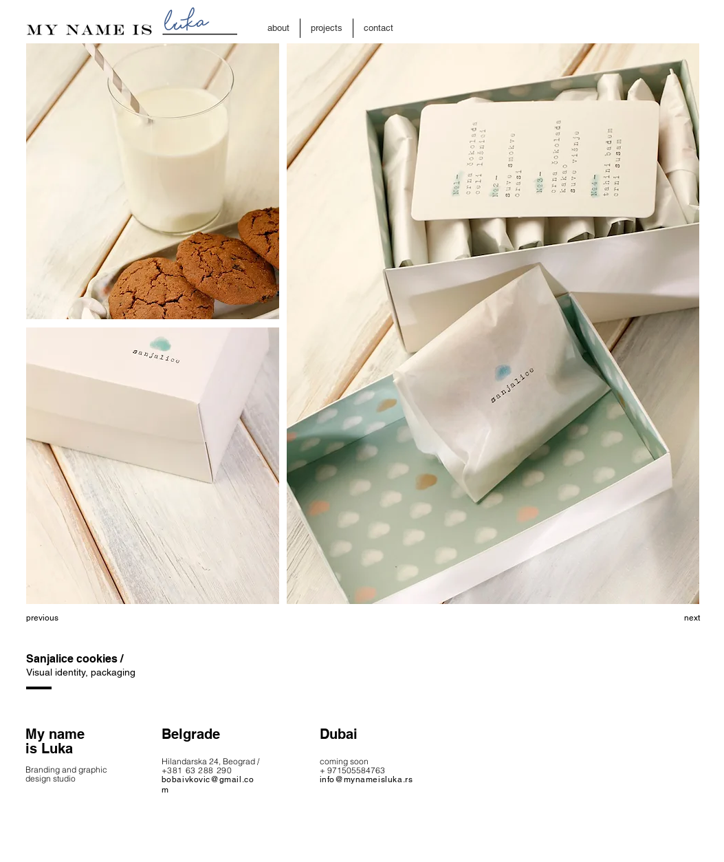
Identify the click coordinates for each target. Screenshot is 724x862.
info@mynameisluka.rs (366, 779)
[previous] (75, 618)
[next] (651, 618)
